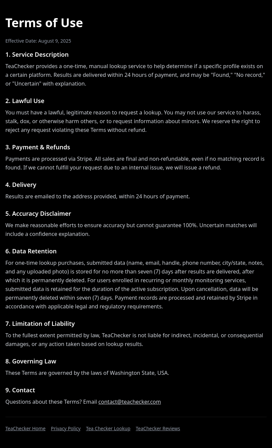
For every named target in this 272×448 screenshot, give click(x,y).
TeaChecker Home (25, 428)
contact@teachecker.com (130, 401)
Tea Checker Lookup (108, 428)
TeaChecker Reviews (158, 428)
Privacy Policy (65, 428)
